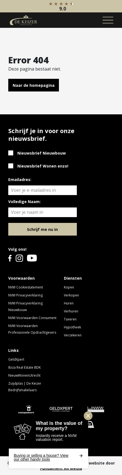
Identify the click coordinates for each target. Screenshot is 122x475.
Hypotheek (72, 327)
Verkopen (71, 295)
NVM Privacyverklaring (25, 295)
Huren (69, 303)
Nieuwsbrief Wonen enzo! (42, 166)
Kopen (69, 287)
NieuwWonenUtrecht (24, 375)
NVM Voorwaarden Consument (32, 317)
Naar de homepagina (34, 85)
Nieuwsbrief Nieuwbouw (41, 153)
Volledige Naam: (24, 201)
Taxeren (70, 319)
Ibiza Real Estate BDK (24, 367)
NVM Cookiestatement (25, 287)
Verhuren (71, 311)
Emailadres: (19, 179)
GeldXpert (16, 359)
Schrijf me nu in (42, 229)
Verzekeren (73, 335)
